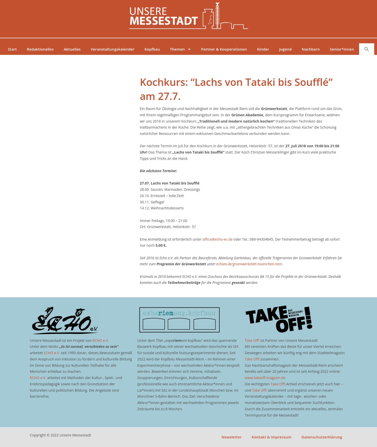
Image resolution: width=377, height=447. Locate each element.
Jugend (285, 49)
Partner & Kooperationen (224, 49)
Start (12, 49)
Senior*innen (342, 49)
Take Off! (252, 340)
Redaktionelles (40, 49)
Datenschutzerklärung (321, 436)
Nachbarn (311, 49)
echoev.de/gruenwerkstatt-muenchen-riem (249, 264)
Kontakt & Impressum (271, 436)
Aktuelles (72, 49)
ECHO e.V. (100, 340)
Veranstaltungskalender (112, 49)
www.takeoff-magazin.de (265, 377)
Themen (180, 49)
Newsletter (232, 436)
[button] (366, 49)
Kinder (263, 49)
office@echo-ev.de (217, 239)
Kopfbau (152, 49)
